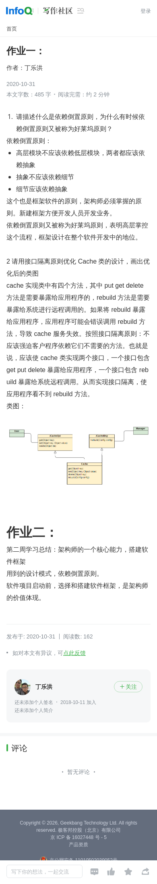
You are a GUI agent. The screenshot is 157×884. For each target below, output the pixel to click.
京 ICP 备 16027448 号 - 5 (78, 837)
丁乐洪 (34, 67)
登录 (145, 11)
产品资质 (78, 844)
